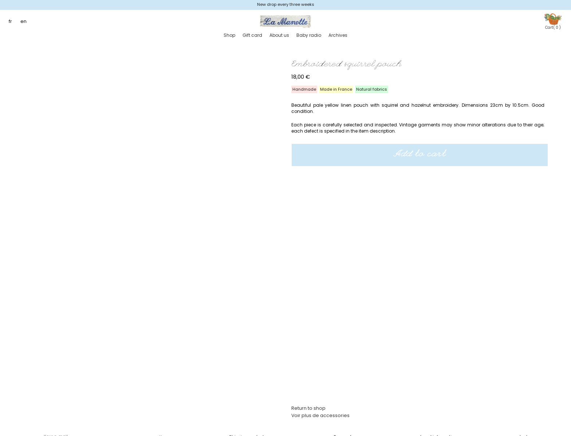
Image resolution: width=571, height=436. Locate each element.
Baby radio (308, 35)
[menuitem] (12, 21)
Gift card (252, 35)
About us (279, 35)
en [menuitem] (23, 21)
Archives (337, 35)
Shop (229, 35)
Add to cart (419, 155)
